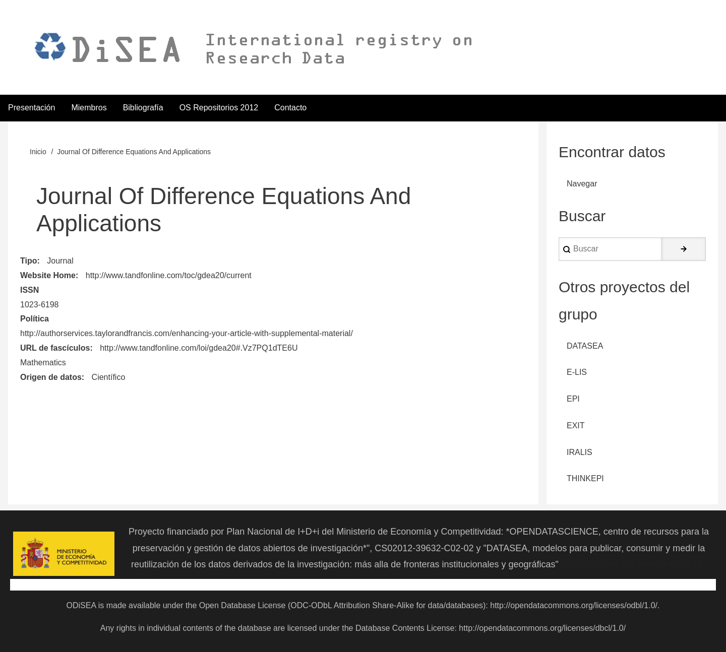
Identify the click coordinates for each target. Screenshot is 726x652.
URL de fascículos (55, 348)
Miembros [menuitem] (88, 107)
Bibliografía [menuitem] (143, 107)
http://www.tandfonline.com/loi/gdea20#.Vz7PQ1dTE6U (198, 348)
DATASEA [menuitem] (585, 346)
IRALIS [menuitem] (579, 452)
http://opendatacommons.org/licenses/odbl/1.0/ (573, 605)
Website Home (48, 275)
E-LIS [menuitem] (577, 372)
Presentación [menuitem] (31, 107)
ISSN (29, 290)
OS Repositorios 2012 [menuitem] (219, 107)
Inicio (38, 152)
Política (34, 318)
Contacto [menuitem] (290, 107)
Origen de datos (51, 377)
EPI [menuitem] (573, 399)
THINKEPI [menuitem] (585, 478)
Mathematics (43, 362)
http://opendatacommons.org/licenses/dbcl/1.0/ (542, 628)
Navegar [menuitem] (582, 183)
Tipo (28, 260)
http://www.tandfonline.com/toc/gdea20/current (169, 275)
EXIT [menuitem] (576, 425)
